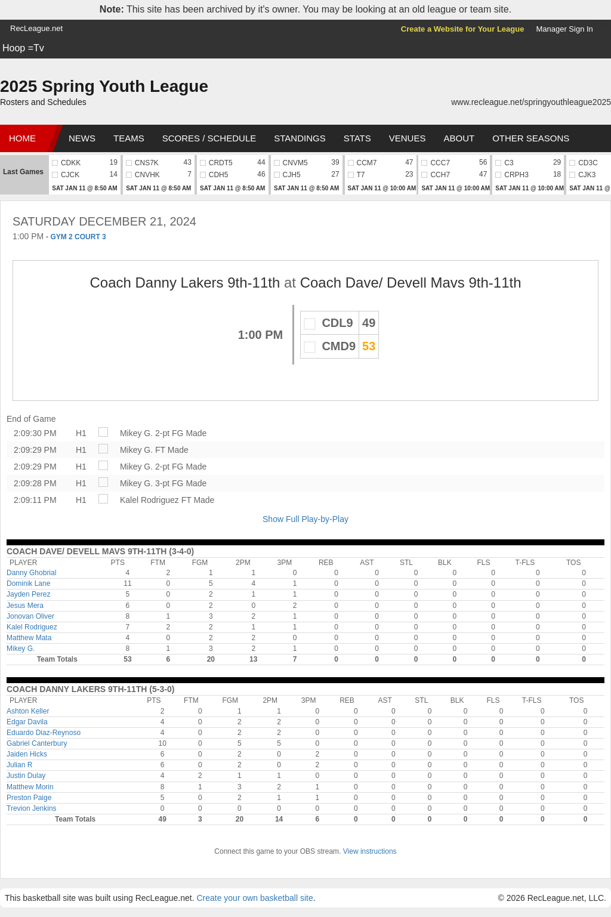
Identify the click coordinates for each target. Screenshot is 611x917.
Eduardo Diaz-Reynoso (44, 732)
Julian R (19, 765)
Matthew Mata (29, 638)
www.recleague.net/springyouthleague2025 (531, 102)
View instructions (370, 851)
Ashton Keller (28, 711)
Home (22, 138)
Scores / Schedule (209, 138)
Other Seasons (530, 138)
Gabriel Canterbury (37, 743)
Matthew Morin (30, 787)
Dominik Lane (28, 583)
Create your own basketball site (254, 898)
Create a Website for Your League (462, 28)
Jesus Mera (25, 605)
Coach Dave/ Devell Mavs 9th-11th (410, 282)
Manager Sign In (564, 28)
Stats (357, 138)
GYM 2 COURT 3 (78, 237)
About (458, 138)
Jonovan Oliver (30, 616)
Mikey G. (136, 433)
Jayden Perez (28, 594)
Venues (407, 138)
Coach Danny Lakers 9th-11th (185, 282)
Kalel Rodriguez (149, 500)
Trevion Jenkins (32, 808)
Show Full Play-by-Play (305, 519)
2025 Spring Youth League (104, 86)
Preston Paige (29, 798)
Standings (299, 138)
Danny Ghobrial (31, 573)
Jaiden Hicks (27, 754)
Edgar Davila (27, 722)
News (82, 138)
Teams (128, 138)
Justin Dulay (26, 775)
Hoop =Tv (23, 48)
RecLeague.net (36, 28)
